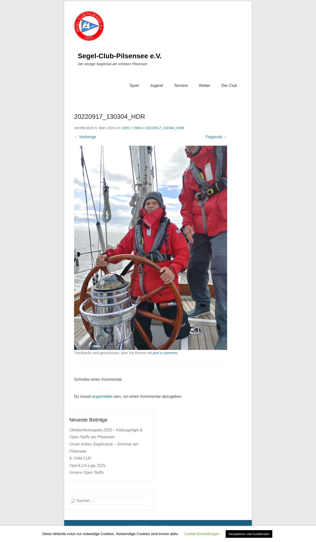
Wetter (205, 85)
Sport (134, 85)
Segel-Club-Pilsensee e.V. (120, 56)
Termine (181, 85)
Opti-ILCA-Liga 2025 (87, 465)
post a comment (165, 353)
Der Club (229, 85)
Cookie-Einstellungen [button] (201, 534)
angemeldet (102, 396)
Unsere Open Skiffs (86, 472)
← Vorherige (85, 137)
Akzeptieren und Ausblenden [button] (249, 534)
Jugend (156, 85)
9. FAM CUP (80, 458)
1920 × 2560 (131, 128)
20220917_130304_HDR (165, 128)
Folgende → (216, 137)
